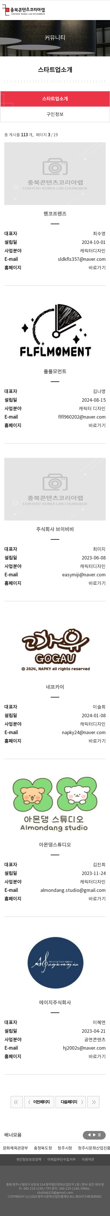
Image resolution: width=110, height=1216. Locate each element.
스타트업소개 (55, 99)
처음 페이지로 (17, 1102)
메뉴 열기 (102, 10)
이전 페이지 (37, 1102)
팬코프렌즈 (55, 214)
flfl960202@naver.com (82, 417)
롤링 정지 (99, 1135)
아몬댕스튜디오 (55, 845)
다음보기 (94, 1135)
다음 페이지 (72, 1102)
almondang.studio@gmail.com (73, 890)
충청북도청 (43, 1148)
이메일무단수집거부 (61, 1160)
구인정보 (55, 114)
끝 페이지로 (93, 1102)
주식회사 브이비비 (55, 530)
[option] (43, 1148)
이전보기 (89, 1135)
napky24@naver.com (84, 732)
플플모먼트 (55, 372)
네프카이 (55, 687)
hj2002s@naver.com (84, 1048)
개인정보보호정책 (28, 1160)
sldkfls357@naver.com (82, 259)
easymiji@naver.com (84, 575)
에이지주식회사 (55, 1003)
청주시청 (65, 1148)
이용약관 (88, 1160)
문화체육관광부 (15, 1148)
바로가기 (97, 268)
